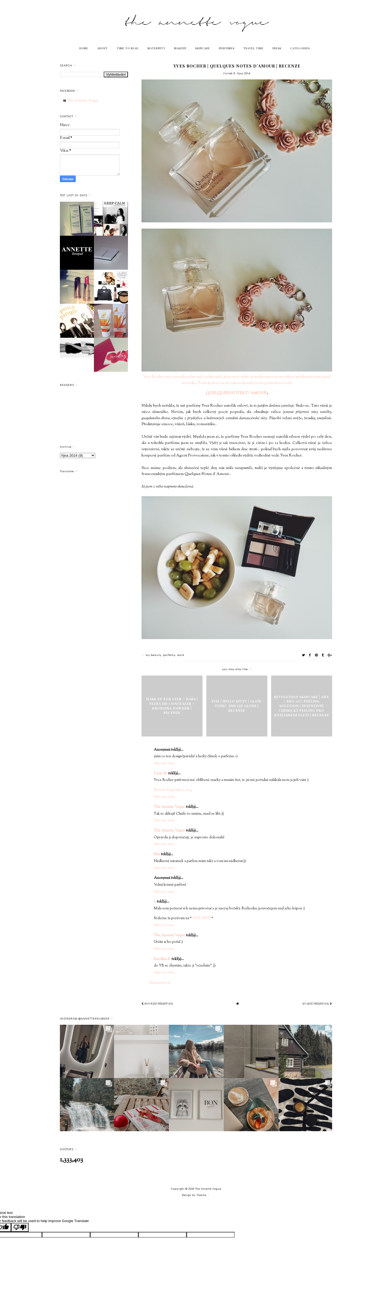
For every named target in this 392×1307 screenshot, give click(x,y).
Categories (300, 48)
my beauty (153, 655)
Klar (157, 854)
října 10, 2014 (164, 891)
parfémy (169, 655)
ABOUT (102, 48)
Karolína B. (162, 959)
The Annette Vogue (169, 807)
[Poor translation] (20, 1227)
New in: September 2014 (173, 790)
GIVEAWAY (201, 918)
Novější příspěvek (157, 1003)
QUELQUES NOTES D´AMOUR (236, 393)
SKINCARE (202, 48)
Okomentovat (159, 982)
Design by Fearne (194, 1195)
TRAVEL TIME (253, 48)
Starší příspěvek (317, 1003)
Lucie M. (160, 773)
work (180, 655)
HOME (83, 48)
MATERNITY (156, 48)
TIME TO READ (128, 48)
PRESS (276, 48)
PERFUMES (226, 48)
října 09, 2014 (164, 763)
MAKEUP (180, 48)
